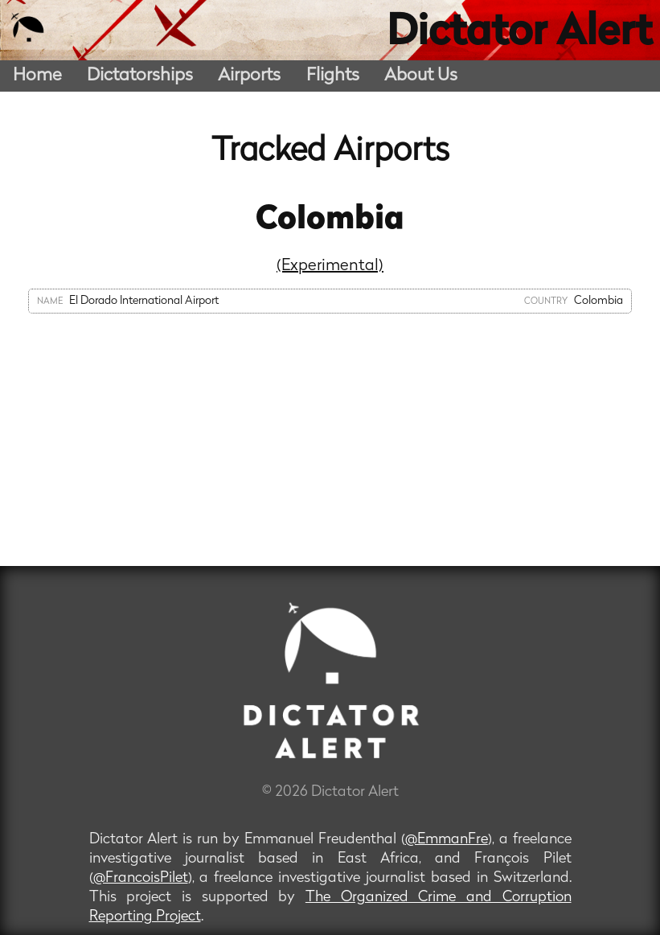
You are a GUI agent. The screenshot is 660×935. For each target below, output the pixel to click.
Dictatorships (140, 76)
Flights (332, 76)
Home (37, 76)
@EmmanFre (446, 839)
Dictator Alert (519, 34)
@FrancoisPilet (140, 878)
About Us (420, 76)
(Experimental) (330, 266)
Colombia (330, 220)
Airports (249, 76)
